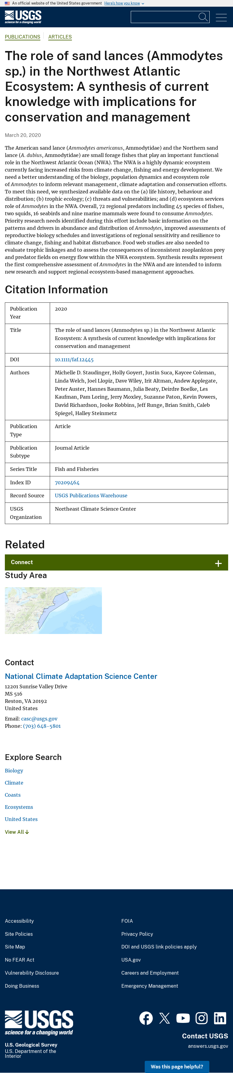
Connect (22, 562)
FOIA (127, 921)
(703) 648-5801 (42, 726)
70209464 (67, 482)
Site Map (15, 947)
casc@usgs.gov (39, 719)
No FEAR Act (19, 960)
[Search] (204, 17)
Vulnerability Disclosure (32, 973)
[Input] (170, 17)
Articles (60, 37)
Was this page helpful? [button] (177, 1067)
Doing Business (22, 986)
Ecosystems (19, 807)
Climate (14, 783)
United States (21, 819)
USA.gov (131, 960)
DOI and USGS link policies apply (159, 947)
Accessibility (19, 921)
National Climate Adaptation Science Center (81, 676)
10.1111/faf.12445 (74, 360)
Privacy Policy (137, 934)
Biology (14, 771)
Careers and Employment (150, 973)
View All (17, 832)
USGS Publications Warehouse (91, 496)
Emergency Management (149, 986)
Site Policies (19, 934)
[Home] (23, 22)
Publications (22, 37)
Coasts (13, 795)
